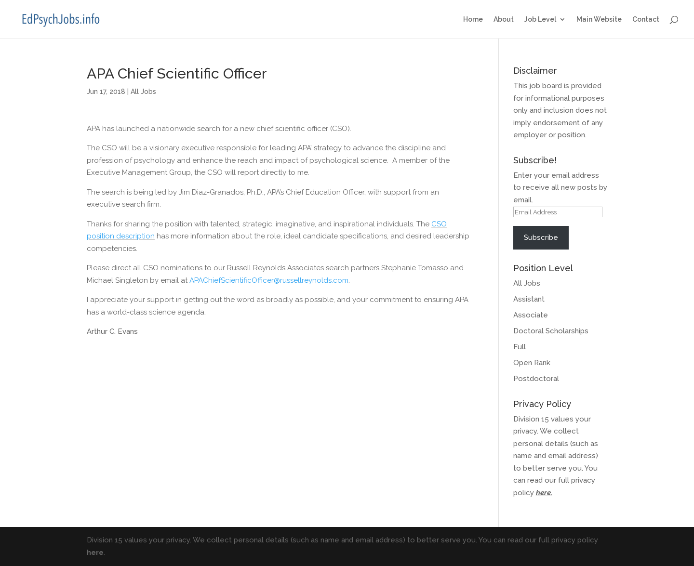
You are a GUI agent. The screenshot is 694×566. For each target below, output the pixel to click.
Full (519, 346)
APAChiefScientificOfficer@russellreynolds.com (268, 280)
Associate (530, 315)
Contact (645, 19)
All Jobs (143, 91)
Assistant (529, 299)
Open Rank (531, 362)
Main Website (599, 19)
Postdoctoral (536, 378)
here (543, 492)
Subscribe (541, 237)
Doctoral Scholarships (550, 331)
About (504, 19)
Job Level (540, 19)
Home (473, 19)
